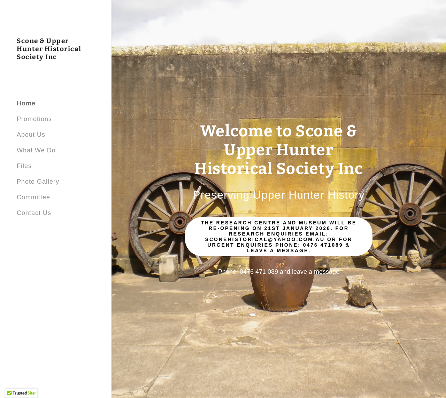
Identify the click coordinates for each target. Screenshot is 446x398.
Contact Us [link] (34, 212)
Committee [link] (33, 197)
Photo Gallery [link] (38, 181)
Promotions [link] (34, 119)
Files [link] (24, 165)
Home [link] (26, 103)
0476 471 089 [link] (259, 271)
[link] (56, 57)
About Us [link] (31, 134)
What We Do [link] (36, 150)
